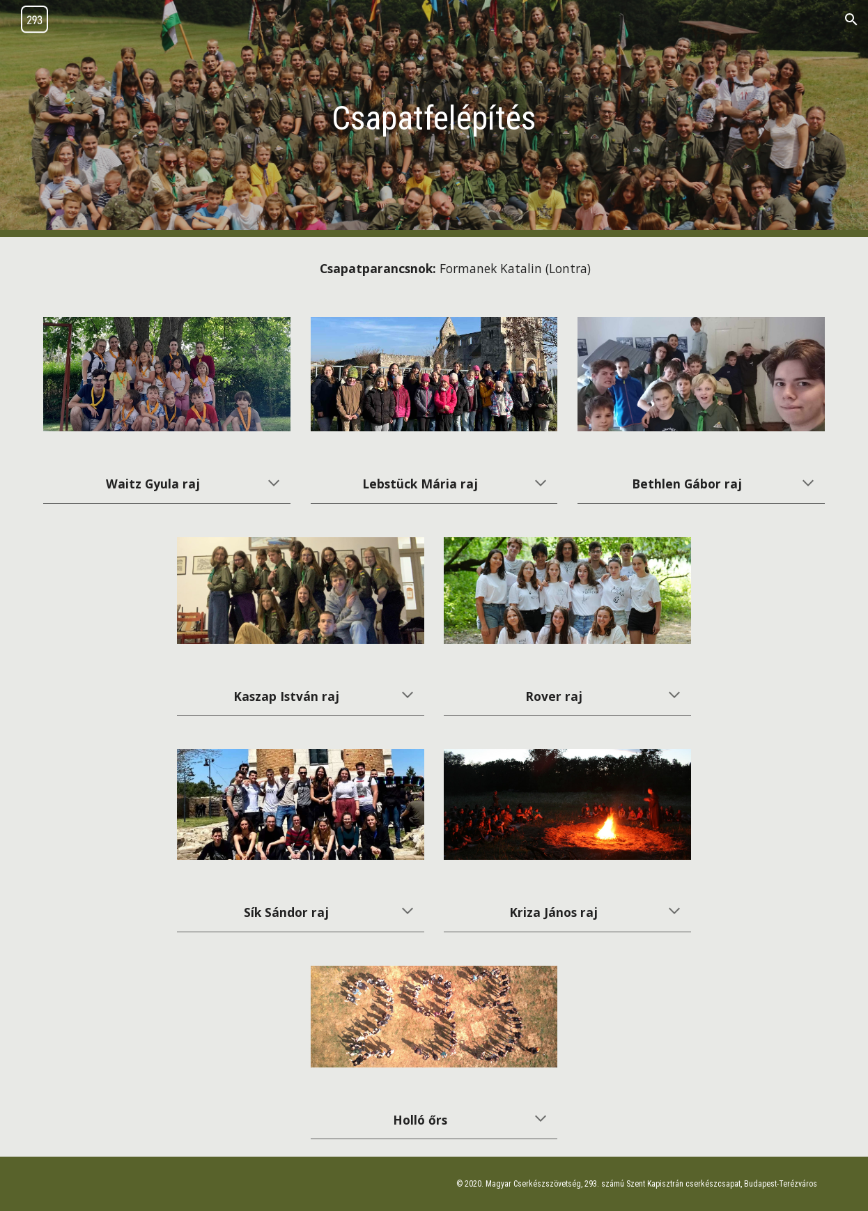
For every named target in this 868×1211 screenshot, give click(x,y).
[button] (851, 19)
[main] (434, 118)
